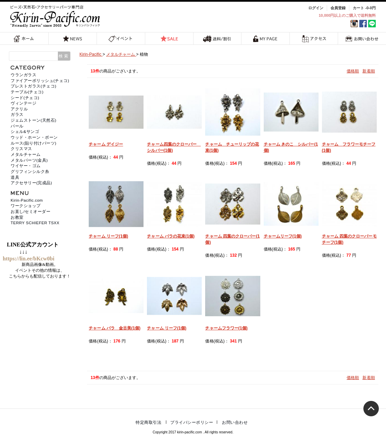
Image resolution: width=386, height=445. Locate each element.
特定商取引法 (148, 422)
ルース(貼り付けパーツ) (34, 143)
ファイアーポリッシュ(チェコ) (40, 81)
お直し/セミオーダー (30, 212)
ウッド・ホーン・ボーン (34, 137)
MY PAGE (265, 38)
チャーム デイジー (106, 144)
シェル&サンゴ (25, 132)
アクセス (313, 38)
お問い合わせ (362, 38)
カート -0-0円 (364, 8)
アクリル (19, 109)
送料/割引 (217, 38)
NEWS (72, 38)
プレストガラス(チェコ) (34, 86)
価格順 (353, 71)
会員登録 (338, 8)
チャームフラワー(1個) (226, 328)
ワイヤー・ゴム (26, 166)
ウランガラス (23, 75)
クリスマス (21, 149)
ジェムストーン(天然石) (34, 120)
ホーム (24, 38)
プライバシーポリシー (191, 422)
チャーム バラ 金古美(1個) (114, 328)
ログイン (315, 8)
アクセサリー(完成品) (31, 183)
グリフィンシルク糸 (30, 172)
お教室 (17, 217)
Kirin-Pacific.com (27, 200)
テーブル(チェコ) (27, 92)
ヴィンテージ (23, 103)
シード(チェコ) (25, 98)
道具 (15, 177)
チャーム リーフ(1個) (108, 236)
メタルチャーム (26, 154)
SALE (169, 38)
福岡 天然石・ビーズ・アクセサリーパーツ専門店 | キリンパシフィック (56, 16)
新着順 (368, 71)
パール (17, 126)
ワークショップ (26, 206)
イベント (121, 38)
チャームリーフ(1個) (283, 236)
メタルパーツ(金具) (29, 160)
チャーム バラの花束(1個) (171, 236)
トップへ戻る (371, 409)
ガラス (17, 114)
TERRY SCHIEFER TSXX (35, 223)
